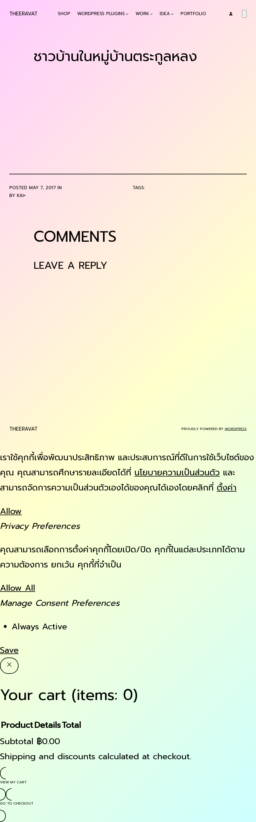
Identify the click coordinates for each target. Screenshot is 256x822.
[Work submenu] (151, 13)
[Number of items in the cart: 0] (244, 14)
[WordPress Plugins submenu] (127, 13)
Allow (11, 511)
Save (9, 650)
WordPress (236, 428)
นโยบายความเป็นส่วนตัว (177, 472)
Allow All (17, 588)
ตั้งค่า (227, 487)
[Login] (230, 13)
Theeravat (23, 13)
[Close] (9, 666)
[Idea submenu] (172, 13)
